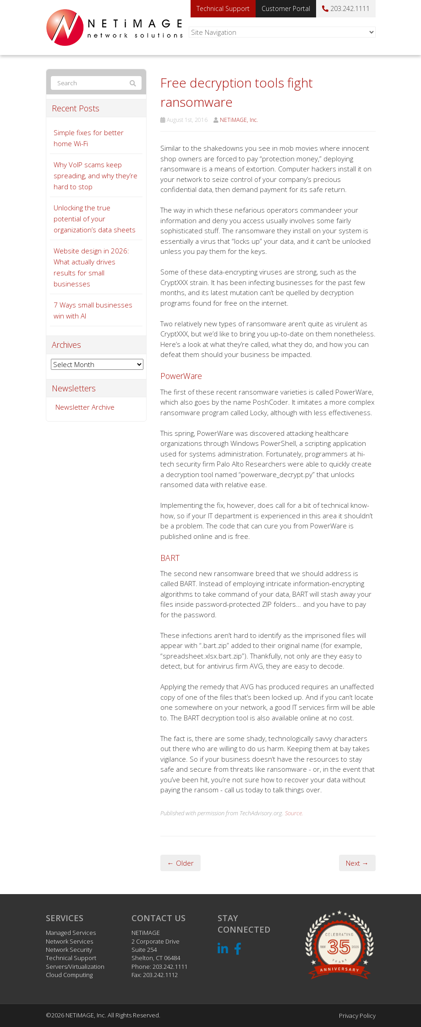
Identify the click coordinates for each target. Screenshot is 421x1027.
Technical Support (223, 8)
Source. (294, 813)
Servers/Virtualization (75, 966)
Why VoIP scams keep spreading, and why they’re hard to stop (95, 175)
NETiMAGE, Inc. (239, 120)
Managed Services (71, 932)
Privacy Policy (357, 1015)
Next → (357, 863)
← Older (180, 863)
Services (64, 917)
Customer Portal (286, 8)
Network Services (69, 941)
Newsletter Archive (85, 407)
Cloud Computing (69, 975)
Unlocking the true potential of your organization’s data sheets (95, 218)
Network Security (69, 949)
